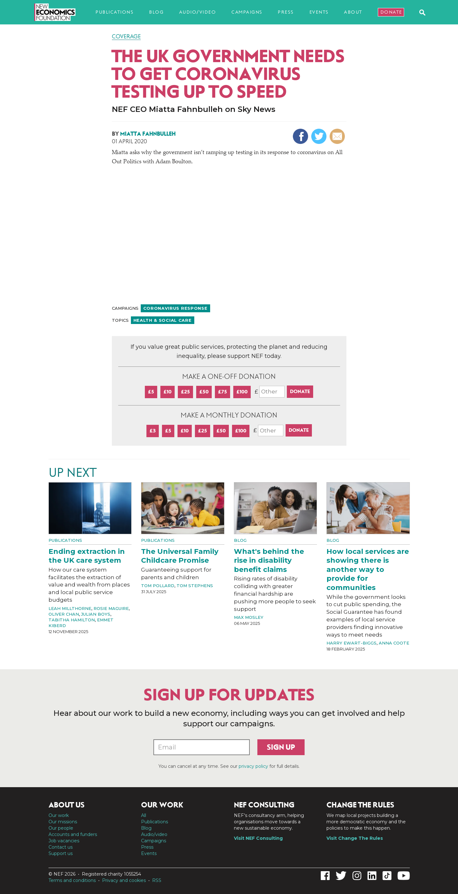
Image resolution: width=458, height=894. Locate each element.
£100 (242, 391)
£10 (167, 391)
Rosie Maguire (111, 608)
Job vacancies (63, 841)
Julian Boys (95, 614)
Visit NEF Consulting (258, 838)
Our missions (62, 822)
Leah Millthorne (69, 608)
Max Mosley (248, 617)
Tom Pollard (157, 585)
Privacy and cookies (124, 880)
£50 (204, 391)
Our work (58, 815)
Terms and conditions (72, 880)
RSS (156, 880)
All (143, 815)
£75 (222, 391)
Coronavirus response (175, 308)
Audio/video (197, 12)
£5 (151, 391)
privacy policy (253, 766)
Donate (391, 12)
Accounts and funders (72, 834)
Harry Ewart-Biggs (351, 642)
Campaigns (246, 12)
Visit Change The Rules (354, 838)
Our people (60, 828)
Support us (60, 853)
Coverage (126, 36)
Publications (114, 12)
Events (319, 12)
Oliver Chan (63, 614)
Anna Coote (394, 642)
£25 (185, 391)
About (353, 12)
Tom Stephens (195, 585)
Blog (156, 12)
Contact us (60, 847)
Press (286, 12)
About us (66, 805)
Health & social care (162, 320)
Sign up (281, 747)
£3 (153, 430)
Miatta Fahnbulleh (148, 134)
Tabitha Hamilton (71, 619)
